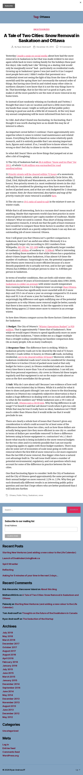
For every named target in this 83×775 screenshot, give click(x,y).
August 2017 (9, 651)
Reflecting (7, 569)
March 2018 (8, 640)
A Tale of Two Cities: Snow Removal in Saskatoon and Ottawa (41, 38)
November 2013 (11, 702)
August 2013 (9, 706)
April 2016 (7, 658)
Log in (5, 744)
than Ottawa (69, 287)
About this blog (49, 589)
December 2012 (10, 713)
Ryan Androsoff (24, 47)
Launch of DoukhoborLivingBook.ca (21, 558)
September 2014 (11, 687)
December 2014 (11, 684)
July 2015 (7, 669)
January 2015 (9, 680)
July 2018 (7, 632)
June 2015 (8, 673)
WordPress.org (10, 755)
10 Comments (66, 47)
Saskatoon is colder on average (22, 284)
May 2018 (7, 636)
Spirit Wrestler (10, 564)
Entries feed (8, 748)
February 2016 (10, 662)
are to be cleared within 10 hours (35, 357)
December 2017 (10, 643)
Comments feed (11, 752)
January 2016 (9, 665)
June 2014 (8, 691)
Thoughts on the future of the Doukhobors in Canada (49, 613)
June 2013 (8, 709)
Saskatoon (33, 495)
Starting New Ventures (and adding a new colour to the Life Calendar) (39, 552)
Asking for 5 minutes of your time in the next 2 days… (30, 575)
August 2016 (9, 654)
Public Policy (22, 495)
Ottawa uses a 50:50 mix (31, 403)
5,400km (24, 250)
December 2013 (11, 698)
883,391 (22, 247)
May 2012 (7, 717)
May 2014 (7, 695)
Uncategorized (41, 29)
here (54, 196)
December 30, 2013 (45, 47)
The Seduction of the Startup (38, 619)
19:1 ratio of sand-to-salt (36, 201)
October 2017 (9, 647)
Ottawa (12, 495)
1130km (49, 250)
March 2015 (8, 676)
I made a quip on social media (32, 56)
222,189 (34, 247)
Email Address (11, 526)
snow (40, 495)
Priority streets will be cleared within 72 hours (32, 174)
